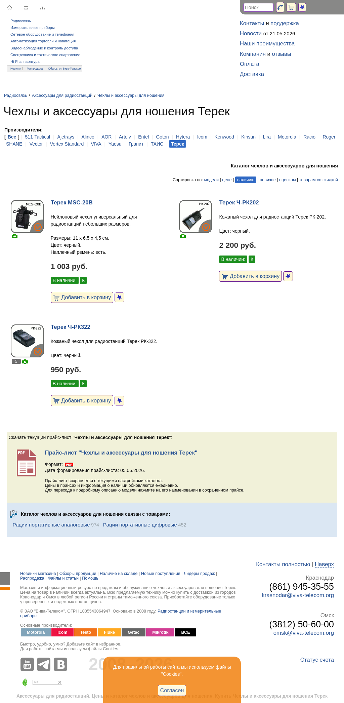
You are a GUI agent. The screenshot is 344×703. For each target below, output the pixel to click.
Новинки (16, 68)
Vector (36, 144)
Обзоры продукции (77, 573)
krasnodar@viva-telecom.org (298, 595)
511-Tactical (37, 137)
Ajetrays (66, 137)
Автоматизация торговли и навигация (43, 41)
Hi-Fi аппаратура (25, 62)
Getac (133, 632)
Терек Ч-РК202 (239, 202)
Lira (266, 137)
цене (226, 180)
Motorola (287, 137)
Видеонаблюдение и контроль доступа (44, 48)
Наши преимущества (267, 43)
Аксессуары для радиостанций (62, 95)
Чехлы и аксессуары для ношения (131, 95)
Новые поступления (160, 573)
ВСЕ (185, 632)
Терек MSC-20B (72, 202)
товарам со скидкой (318, 180)
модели (211, 180)
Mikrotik (160, 632)
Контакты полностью (283, 564)
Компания (253, 54)
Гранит (136, 144)
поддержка (284, 23)
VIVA (96, 144)
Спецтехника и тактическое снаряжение (45, 55)
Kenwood (224, 137)
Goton (162, 137)
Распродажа (35, 68)
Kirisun (248, 137)
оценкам (287, 180)
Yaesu (115, 144)
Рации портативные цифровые (140, 525)
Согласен (172, 690)
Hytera (183, 137)
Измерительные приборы (32, 28)
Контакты (252, 23)
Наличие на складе (119, 573)
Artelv (125, 137)
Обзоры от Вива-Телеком (64, 68)
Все (12, 137)
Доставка (252, 74)
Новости (251, 33)
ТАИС (157, 144)
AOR (106, 137)
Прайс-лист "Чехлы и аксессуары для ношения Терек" (121, 453)
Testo (85, 632)
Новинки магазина (38, 573)
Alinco (88, 137)
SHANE (14, 144)
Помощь (90, 578)
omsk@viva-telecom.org (303, 633)
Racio (309, 137)
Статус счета (317, 660)
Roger (328, 137)
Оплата (249, 64)
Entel (143, 137)
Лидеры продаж (199, 573)
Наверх (324, 564)
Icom (202, 137)
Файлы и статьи (63, 578)
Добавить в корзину (82, 297)
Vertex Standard (67, 144)
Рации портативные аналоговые (51, 525)
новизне (267, 180)
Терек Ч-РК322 (70, 327)
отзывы (281, 54)
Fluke (109, 632)
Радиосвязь (20, 21)
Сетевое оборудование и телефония (42, 34)
